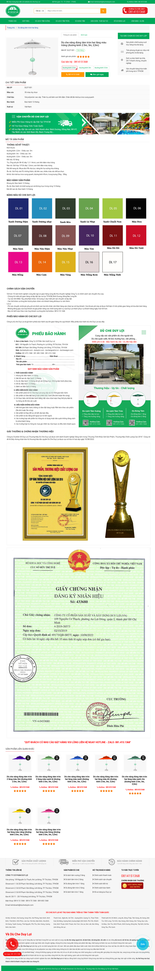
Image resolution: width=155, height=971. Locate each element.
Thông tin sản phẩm (70, 35)
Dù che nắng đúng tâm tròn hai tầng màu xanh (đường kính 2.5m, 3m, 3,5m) (76, 779)
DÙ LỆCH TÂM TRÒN (62, 21)
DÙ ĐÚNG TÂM (80, 21)
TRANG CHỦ (12, 21)
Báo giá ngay (98, 74)
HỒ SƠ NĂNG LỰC (119, 21)
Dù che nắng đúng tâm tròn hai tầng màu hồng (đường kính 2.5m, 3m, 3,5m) (48, 832)
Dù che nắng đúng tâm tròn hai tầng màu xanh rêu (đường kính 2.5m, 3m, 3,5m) (134, 780)
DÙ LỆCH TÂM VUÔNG (42, 21)
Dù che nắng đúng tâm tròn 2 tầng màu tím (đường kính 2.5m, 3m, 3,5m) (19, 779)
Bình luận (84, 35)
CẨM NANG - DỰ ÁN (137, 21)
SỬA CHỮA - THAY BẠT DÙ (99, 21)
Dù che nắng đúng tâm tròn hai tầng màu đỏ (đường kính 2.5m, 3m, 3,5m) (105, 779)
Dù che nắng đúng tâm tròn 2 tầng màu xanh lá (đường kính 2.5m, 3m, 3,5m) (48, 779)
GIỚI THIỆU (25, 21)
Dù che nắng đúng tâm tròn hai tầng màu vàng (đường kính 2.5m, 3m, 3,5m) (19, 832)
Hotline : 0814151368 (20, 787)
